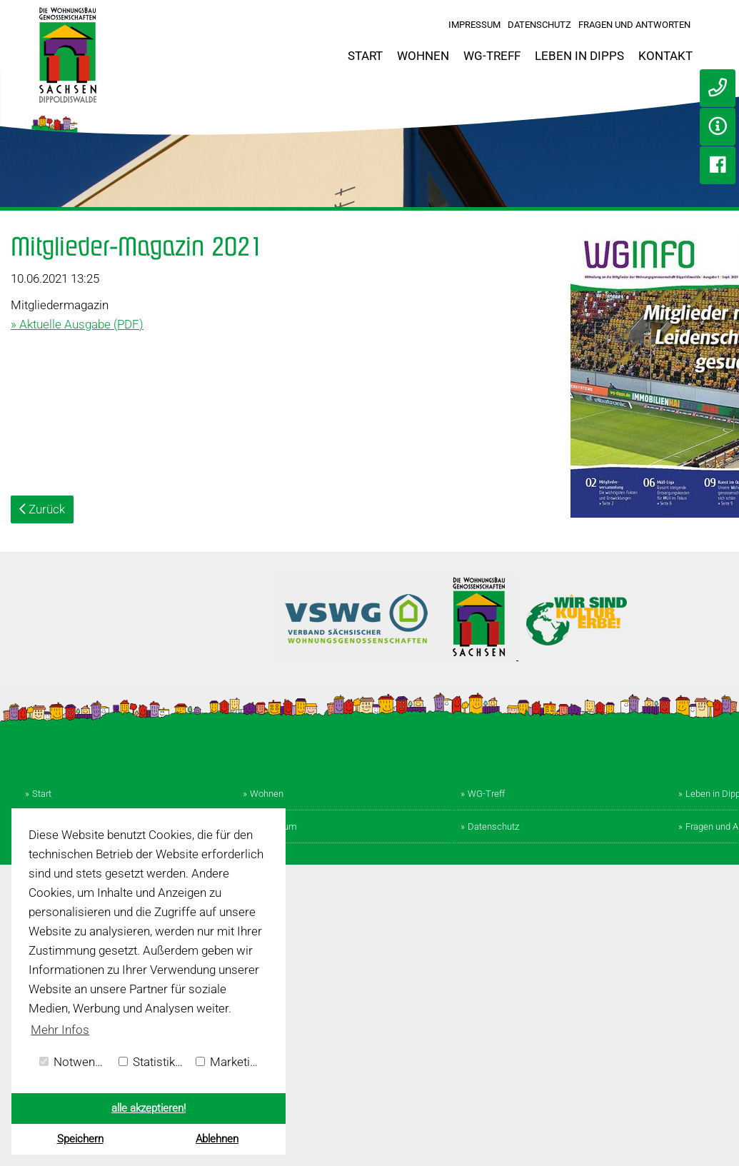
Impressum (474, 24)
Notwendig (75, 1062)
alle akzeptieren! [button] (148, 1108)
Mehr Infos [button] (60, 1029)
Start (365, 56)
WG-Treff (492, 56)
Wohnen (423, 56)
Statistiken (153, 1062)
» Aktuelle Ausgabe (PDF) (77, 324)
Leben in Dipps (579, 56)
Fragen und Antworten (634, 24)
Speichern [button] (80, 1138)
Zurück (42, 509)
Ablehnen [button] (217, 1138)
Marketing (229, 1062)
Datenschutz (539, 24)
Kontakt (665, 56)
